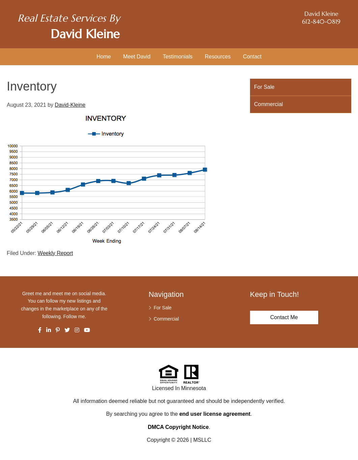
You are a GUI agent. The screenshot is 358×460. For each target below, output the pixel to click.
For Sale (264, 87)
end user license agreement (214, 414)
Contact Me (284, 317)
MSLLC (202, 440)
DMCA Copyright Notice (178, 427)
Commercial (268, 104)
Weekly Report (55, 253)
